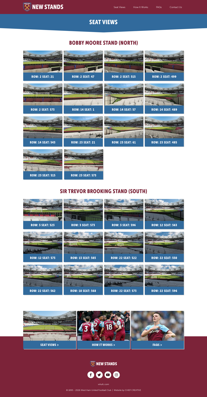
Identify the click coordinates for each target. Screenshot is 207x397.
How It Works (140, 7)
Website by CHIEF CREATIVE (127, 387)
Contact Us (176, 7)
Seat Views (119, 7)
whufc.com (103, 381)
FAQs (159, 7)
